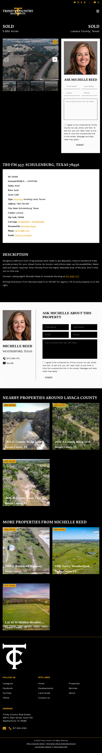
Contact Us (44, 701)
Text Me (8, 363)
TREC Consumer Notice (35, 747)
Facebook (8, 691)
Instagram (8, 686)
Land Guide (44, 696)
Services (73, 691)
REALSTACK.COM (60, 750)
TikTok (6, 701)
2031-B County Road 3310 (23, 500)
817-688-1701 (72, 277)
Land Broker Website (43, 750)
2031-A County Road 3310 (73, 444)
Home (41, 686)
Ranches (18, 199)
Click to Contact (23, 235)
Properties (74, 686)
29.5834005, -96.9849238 (31, 222)
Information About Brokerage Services (61, 747)
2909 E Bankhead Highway (23, 568)
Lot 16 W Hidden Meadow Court (23, 625)
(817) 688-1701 (22, 231)
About (72, 696)
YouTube (7, 696)
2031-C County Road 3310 (23, 444)
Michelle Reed (28, 226)
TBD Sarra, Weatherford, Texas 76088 (72, 569)
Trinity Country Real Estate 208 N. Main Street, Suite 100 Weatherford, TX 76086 (18, 720)
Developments (45, 691)
